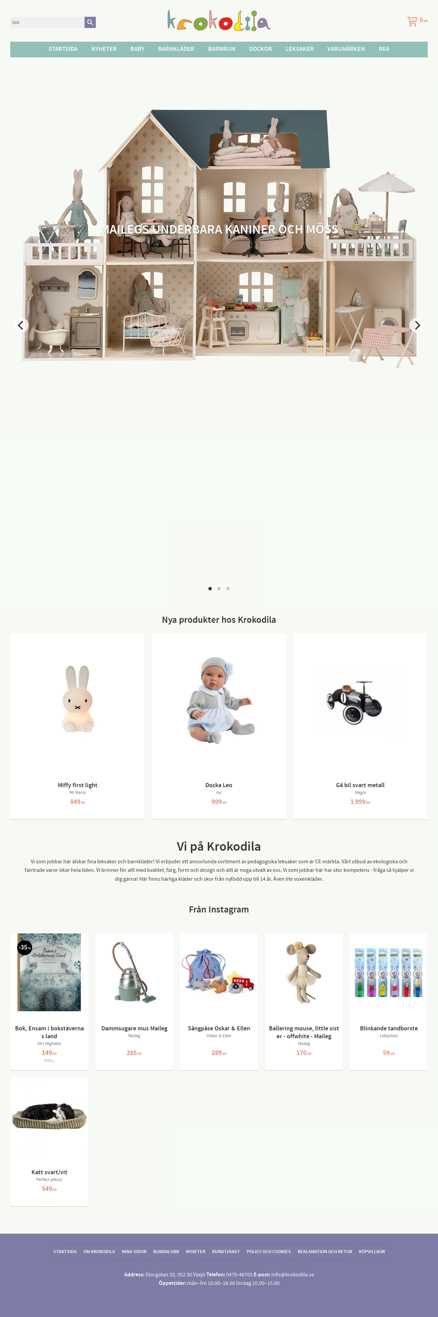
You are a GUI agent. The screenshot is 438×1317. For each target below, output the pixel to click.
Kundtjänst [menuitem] (226, 1252)
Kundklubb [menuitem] (166, 1252)
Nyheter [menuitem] (104, 49)
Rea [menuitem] (384, 49)
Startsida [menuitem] (63, 49)
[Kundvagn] (416, 22)
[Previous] (21, 325)
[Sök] (90, 22)
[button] (210, 588)
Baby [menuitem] (137, 49)
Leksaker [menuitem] (300, 49)
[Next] (416, 325)
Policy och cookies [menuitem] (269, 1252)
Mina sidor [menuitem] (134, 1252)
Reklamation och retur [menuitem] (325, 1252)
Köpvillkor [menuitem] (372, 1252)
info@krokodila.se (292, 1274)
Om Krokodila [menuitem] (99, 1252)
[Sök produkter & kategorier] (47, 22)
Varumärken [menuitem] (346, 49)
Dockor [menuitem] (260, 49)
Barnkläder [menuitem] (176, 49)
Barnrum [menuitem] (221, 49)
